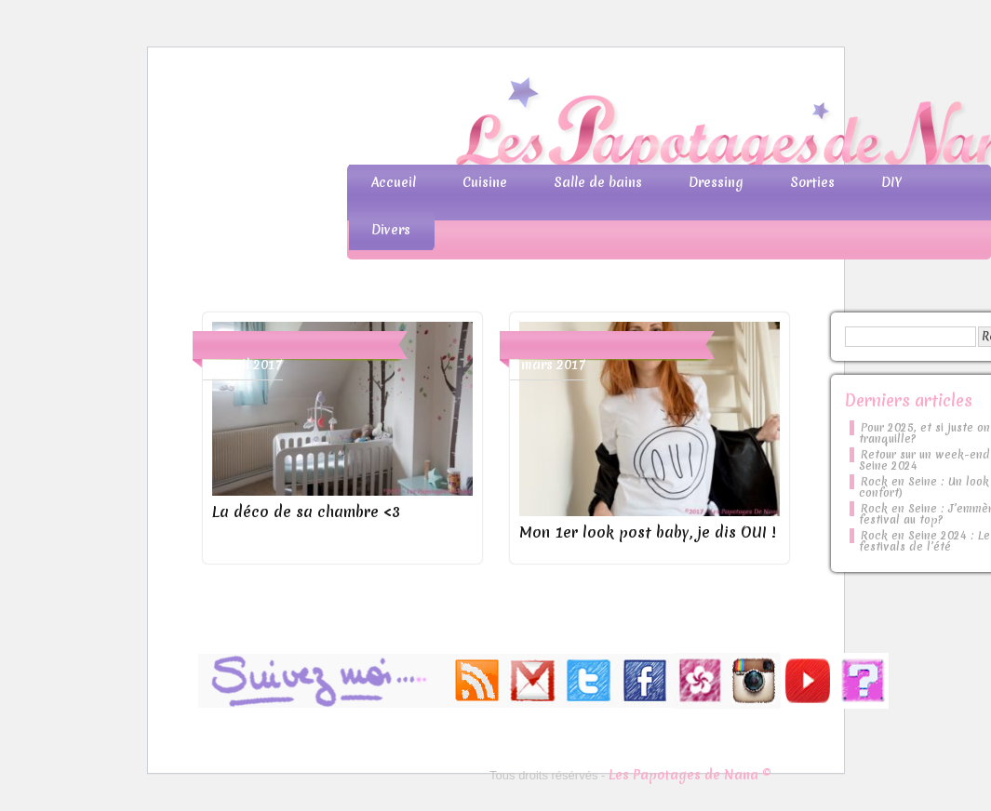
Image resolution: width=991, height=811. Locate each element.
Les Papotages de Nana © (690, 774)
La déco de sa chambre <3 (306, 511)
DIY (891, 182)
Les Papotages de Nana (619, 126)
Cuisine (484, 182)
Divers (390, 229)
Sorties (812, 182)
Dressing (716, 182)
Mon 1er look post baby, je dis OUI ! (647, 532)
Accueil (393, 182)
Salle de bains (598, 182)
